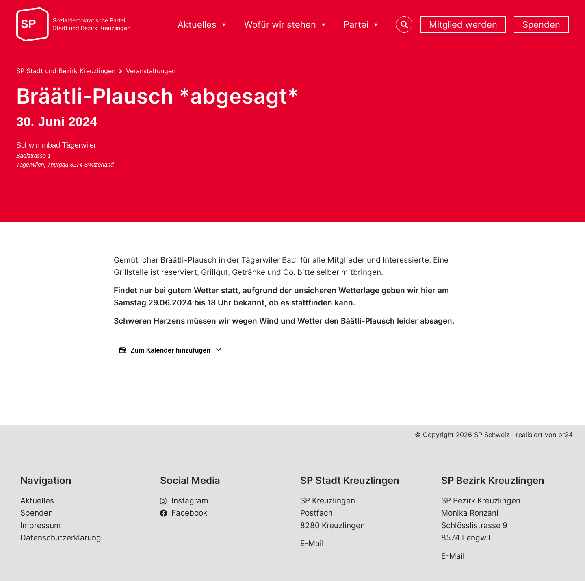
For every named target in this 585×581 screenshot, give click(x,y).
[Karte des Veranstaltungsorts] (163, 169)
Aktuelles (203, 24)
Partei (362, 24)
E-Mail (312, 543)
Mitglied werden (463, 24)
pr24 (565, 435)
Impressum (40, 525)
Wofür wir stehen (285, 24)
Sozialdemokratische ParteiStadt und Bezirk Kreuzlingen (91, 24)
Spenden (541, 24)
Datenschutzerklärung (60, 537)
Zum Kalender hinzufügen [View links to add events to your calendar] (170, 350)
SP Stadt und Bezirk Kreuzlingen (65, 71)
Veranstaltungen (151, 71)
